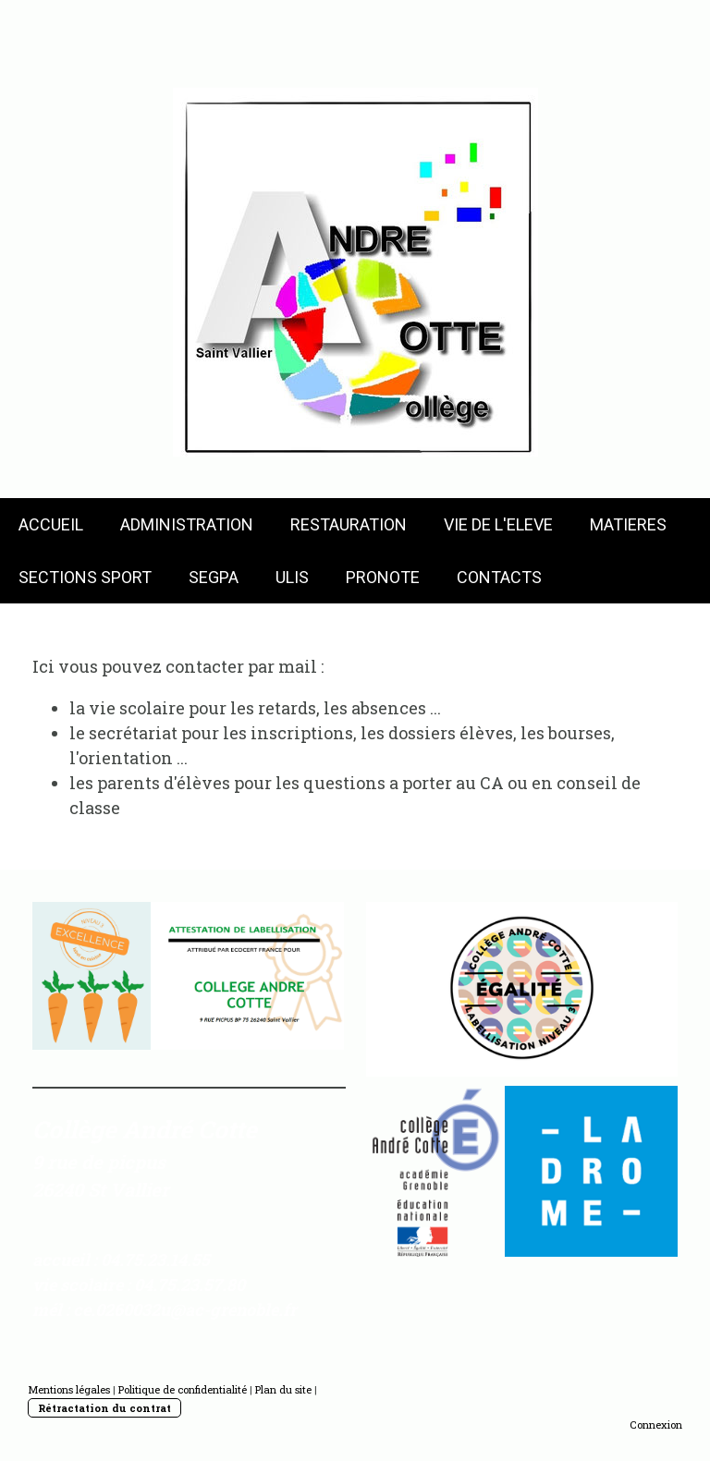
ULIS (292, 577)
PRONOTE (383, 577)
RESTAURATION (348, 524)
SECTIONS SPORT (85, 577)
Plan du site (283, 1389)
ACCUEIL (50, 524)
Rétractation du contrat (104, 1408)
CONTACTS (499, 577)
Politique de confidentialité (182, 1389)
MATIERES (628, 524)
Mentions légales (69, 1389)
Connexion (656, 1424)
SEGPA (214, 577)
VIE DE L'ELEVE (498, 524)
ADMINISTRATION (186, 524)
